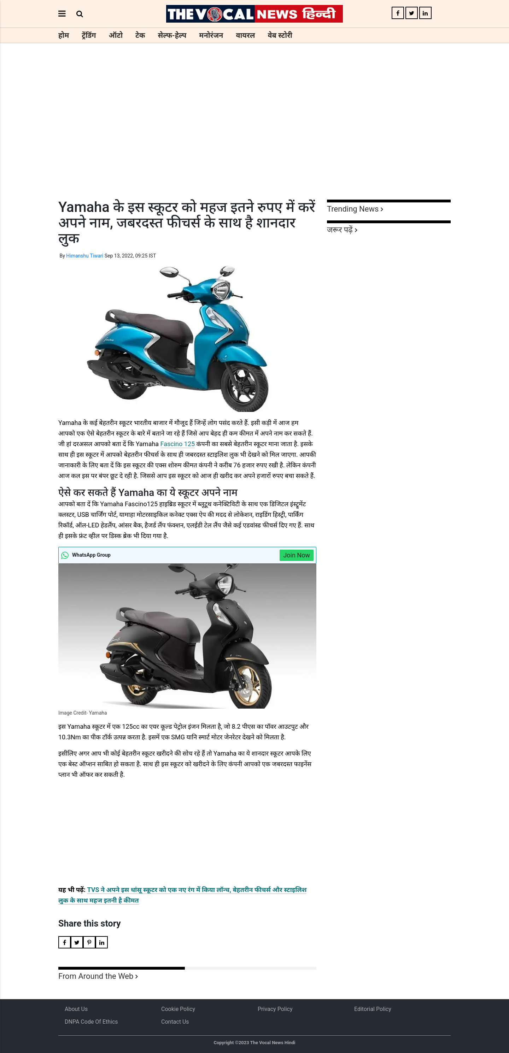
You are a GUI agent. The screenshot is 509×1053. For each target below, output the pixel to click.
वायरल (245, 35)
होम (63, 35)
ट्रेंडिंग (89, 35)
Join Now (296, 555)
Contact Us (175, 1021)
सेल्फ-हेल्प (172, 35)
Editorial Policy (372, 1009)
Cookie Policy (178, 1009)
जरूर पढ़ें (340, 229)
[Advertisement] (254, 134)
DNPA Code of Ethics (91, 1021)
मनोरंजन (211, 35)
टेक (140, 35)
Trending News (353, 209)
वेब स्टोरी (280, 35)
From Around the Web (95, 976)
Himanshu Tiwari (84, 256)
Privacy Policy (275, 1009)
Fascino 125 (177, 444)
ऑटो (116, 35)
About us (76, 1009)
